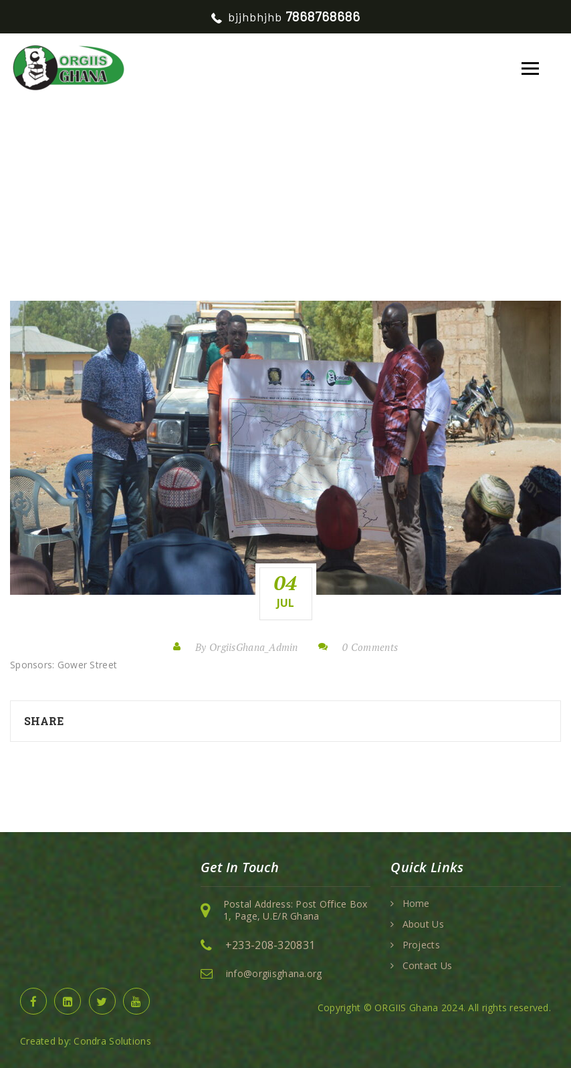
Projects (421, 945)
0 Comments (370, 647)
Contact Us (428, 965)
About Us (423, 924)
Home (112, 190)
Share (44, 721)
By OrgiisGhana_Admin (246, 647)
